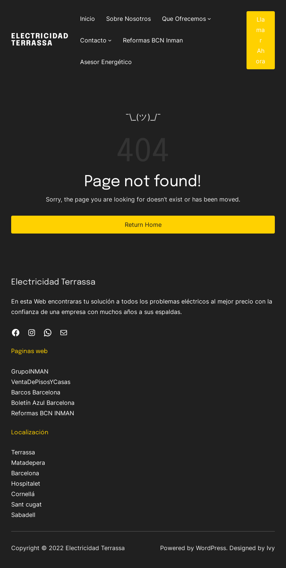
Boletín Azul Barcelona (42, 402)
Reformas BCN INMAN (42, 413)
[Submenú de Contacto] (110, 40)
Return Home (143, 224)
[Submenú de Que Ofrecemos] (209, 18)
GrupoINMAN (29, 371)
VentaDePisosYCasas (40, 381)
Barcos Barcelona (35, 392)
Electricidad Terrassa (40, 40)
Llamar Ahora (260, 40)
